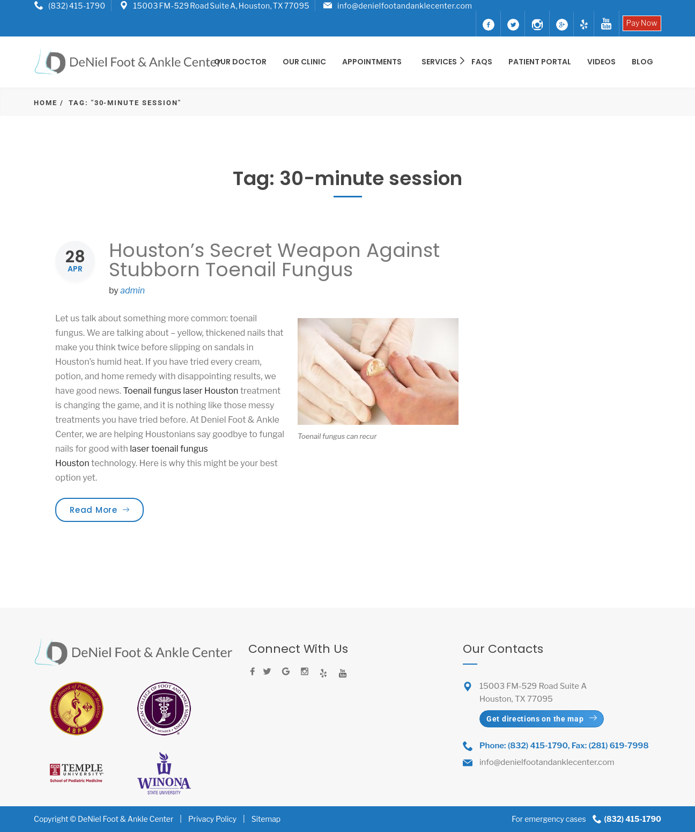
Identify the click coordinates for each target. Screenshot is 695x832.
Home (45, 103)
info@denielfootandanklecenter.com (404, 5)
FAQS (481, 61)
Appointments (372, 61)
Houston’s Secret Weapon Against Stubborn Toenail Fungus (274, 260)
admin (132, 290)
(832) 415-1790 (77, 5)
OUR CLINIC (304, 61)
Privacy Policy (212, 818)
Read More (107, 510)
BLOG (642, 61)
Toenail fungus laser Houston (181, 391)
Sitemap (266, 818)
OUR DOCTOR (240, 61)
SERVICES (440, 61)
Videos (601, 61)
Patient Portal (539, 61)
